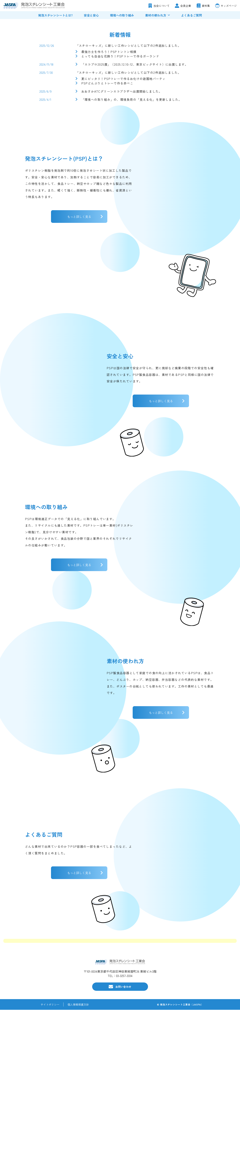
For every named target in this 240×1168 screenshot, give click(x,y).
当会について (162, 6)
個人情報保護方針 (78, 1163)
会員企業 (185, 6)
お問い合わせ (123, 1145)
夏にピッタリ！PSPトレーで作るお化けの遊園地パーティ (123, 191)
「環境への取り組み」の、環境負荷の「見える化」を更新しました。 (131, 212)
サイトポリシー (50, 1163)
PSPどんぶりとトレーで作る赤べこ (107, 196)
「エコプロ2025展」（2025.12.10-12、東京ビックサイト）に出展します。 (134, 177)
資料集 (206, 6)
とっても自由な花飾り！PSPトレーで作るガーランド (120, 169)
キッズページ (229, 6)
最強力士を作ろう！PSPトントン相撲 (108, 164)
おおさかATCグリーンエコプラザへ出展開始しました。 (121, 204)
